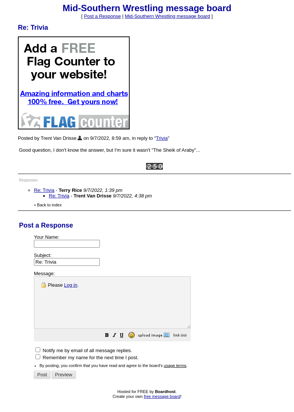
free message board (162, 406)
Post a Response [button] (102, 16)
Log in (70, 285)
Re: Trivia (44, 190)
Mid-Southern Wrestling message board (167, 16)
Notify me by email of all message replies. (83, 360)
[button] (126, 346)
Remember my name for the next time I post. (87, 367)
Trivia (162, 138)
